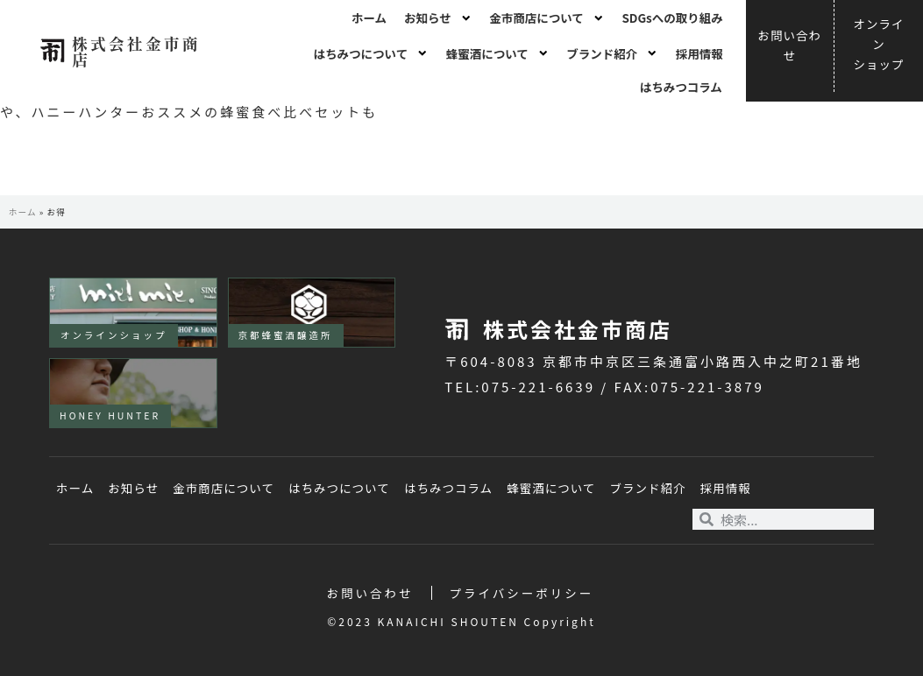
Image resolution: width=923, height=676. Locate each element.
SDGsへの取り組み (671, 17)
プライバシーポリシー (522, 593)
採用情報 (699, 53)
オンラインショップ (113, 335)
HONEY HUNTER (110, 415)
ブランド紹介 (612, 53)
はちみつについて (371, 53)
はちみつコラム (681, 86)
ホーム (369, 17)
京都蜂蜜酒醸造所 (285, 335)
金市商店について (546, 18)
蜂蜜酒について (498, 53)
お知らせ (438, 18)
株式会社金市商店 (136, 51)
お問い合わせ (370, 593)
